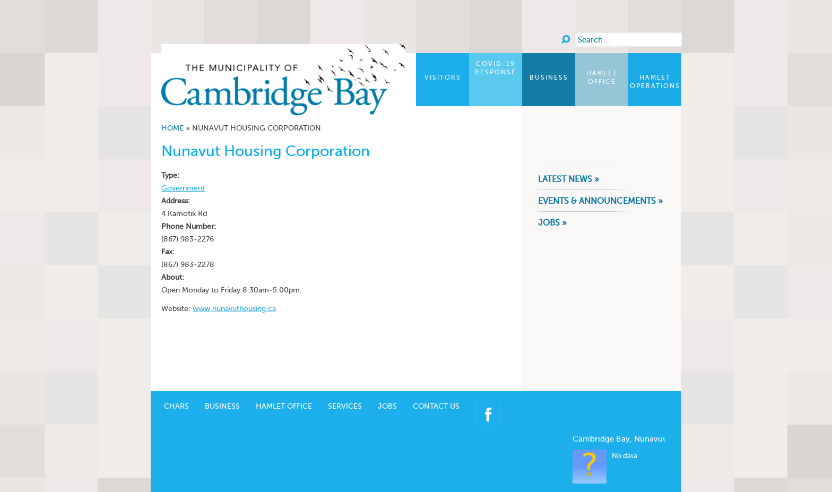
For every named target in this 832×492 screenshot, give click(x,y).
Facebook (488, 398)
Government (183, 188)
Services (345, 390)
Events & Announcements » (600, 201)
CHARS (176, 390)
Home (172, 128)
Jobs (387, 390)
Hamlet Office (602, 77)
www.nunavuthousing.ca (234, 308)
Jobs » (552, 223)
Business (549, 77)
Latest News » (568, 179)
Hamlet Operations (655, 82)
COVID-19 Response (495, 68)
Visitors (442, 77)
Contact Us (436, 390)
